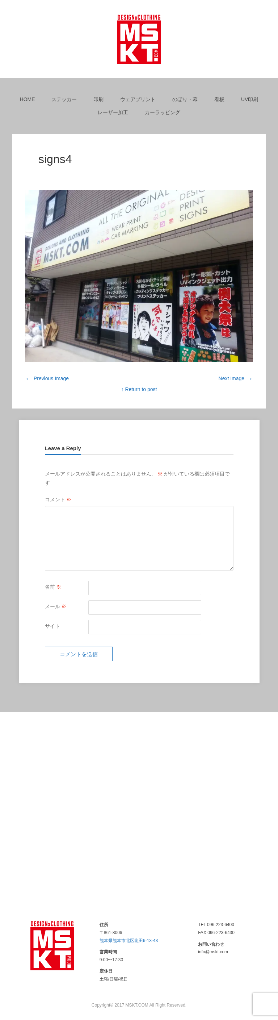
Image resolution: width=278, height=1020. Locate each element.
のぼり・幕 (185, 99)
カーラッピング (162, 112)
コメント (58, 499)
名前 (53, 587)
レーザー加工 (113, 112)
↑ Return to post (139, 389)
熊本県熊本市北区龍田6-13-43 (129, 940)
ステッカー (64, 99)
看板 (219, 99)
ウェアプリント (138, 99)
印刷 (98, 99)
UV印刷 (249, 99)
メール (56, 606)
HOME (27, 99)
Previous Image (47, 378)
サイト (52, 626)
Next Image (236, 378)
